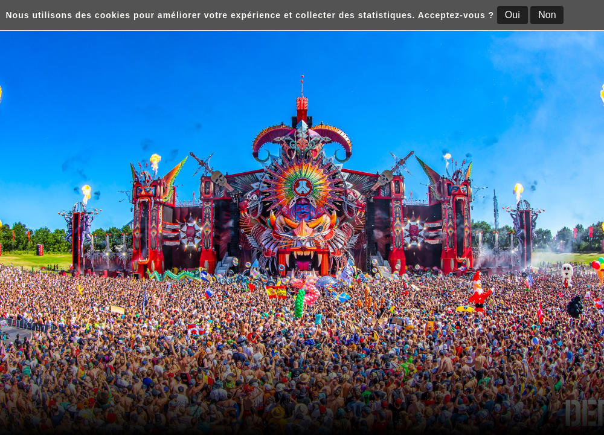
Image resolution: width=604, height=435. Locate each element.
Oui (512, 15)
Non (547, 15)
